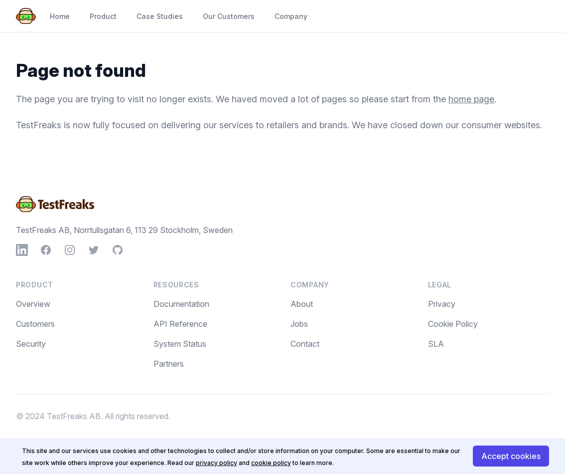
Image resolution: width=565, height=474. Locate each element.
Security (31, 344)
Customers (35, 324)
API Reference (180, 324)
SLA (436, 344)
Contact (304, 344)
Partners (168, 364)
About (301, 304)
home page (471, 99)
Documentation (181, 304)
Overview (33, 304)
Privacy (441, 304)
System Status (179, 344)
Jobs (299, 324)
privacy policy (216, 463)
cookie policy (271, 463)
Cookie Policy (453, 324)
